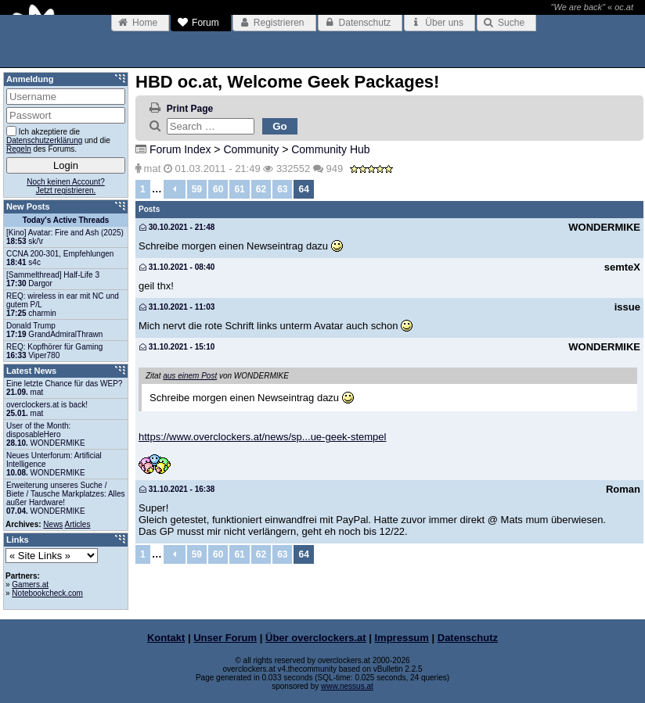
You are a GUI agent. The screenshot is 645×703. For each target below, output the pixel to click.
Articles (78, 524)
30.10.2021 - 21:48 (176, 227)
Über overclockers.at (315, 638)
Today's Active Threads (66, 220)
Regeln (18, 149)
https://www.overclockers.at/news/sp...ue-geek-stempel (262, 437)
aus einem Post (190, 375)
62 (261, 189)
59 (197, 189)
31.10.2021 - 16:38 (176, 489)
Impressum (402, 638)
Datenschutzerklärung (44, 140)
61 (239, 189)
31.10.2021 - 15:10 (176, 347)
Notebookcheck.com (47, 593)
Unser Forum (225, 638)
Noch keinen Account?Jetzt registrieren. (66, 186)
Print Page (190, 108)
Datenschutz (468, 638)
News (53, 524)
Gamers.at (30, 584)
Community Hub (330, 149)
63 (282, 189)
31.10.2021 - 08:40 (176, 267)
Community (251, 149)
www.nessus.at (347, 686)
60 (218, 189)
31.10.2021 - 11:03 (176, 307)
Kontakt (166, 638)
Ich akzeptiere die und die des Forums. (58, 139)
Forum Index (180, 149)
